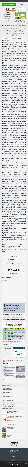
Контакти (5, 22)
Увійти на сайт (22, 1)
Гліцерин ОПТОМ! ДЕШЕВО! (8, 406)
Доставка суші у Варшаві (8, 393)
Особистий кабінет (7, 20)
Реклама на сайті (7, 460)
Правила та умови (7, 16)
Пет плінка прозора (7, 398)
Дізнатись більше (16, 464)
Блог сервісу (22, 460)
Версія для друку (14, 273)
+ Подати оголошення (9, 4)
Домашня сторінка (7, 12)
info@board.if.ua (14, 451)
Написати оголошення (8, 14)
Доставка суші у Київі (7, 389)
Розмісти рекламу (7, 18)
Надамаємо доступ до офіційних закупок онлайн (13, 402)
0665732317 (15, 260)
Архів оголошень (15, 460)
